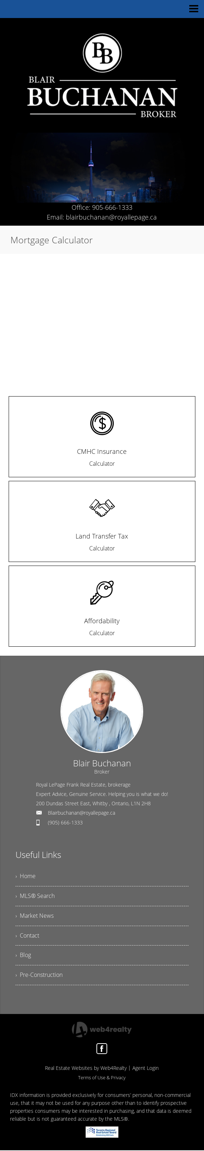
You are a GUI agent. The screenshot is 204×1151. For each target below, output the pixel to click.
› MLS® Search (35, 896)
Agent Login (145, 1068)
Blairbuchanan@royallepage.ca (81, 812)
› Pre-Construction (39, 976)
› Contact (27, 936)
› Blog (23, 956)
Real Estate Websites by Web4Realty (86, 1068)
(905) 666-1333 (65, 822)
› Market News (34, 916)
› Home (25, 877)
